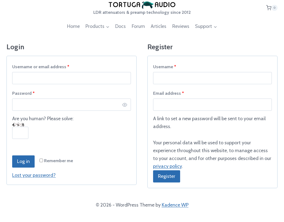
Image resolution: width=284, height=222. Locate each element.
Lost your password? (34, 175)
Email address (169, 93)
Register (166, 176)
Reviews (180, 26)
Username (166, 66)
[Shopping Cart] (272, 7)
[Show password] (125, 105)
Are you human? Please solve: (43, 126)
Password (24, 93)
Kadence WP (175, 205)
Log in (23, 161)
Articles (158, 26)
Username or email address (42, 66)
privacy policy (167, 166)
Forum (138, 26)
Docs (120, 26)
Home (73, 26)
